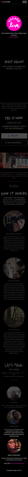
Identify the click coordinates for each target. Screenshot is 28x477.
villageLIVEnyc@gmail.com (17, 463)
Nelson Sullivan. (14, 37)
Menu (24, 1)
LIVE (5, 2)
